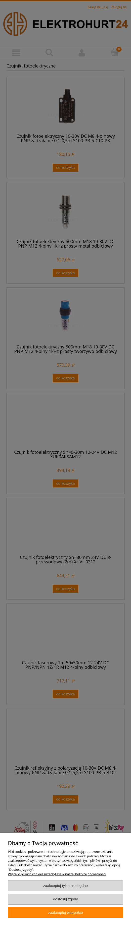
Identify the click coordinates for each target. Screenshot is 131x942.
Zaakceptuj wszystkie (65, 912)
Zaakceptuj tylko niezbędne (65, 885)
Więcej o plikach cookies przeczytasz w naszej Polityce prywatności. (57, 874)
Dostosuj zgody (65, 899)
